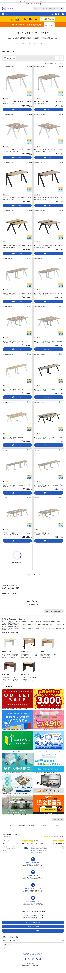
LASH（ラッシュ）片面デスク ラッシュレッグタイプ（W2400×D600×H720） (17, 390)
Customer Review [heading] (10, 834)
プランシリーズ (25, 675)
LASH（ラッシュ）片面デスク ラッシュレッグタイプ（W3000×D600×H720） (17, 485)
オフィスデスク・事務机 (19, 43)
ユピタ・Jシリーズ (7, 675)
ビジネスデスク (25, 651)
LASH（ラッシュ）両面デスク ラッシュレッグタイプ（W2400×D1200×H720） (17, 437)
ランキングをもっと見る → (53, 611)
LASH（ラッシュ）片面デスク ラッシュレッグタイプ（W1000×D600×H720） (17, 102)
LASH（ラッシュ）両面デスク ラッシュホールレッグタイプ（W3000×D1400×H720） (48, 533)
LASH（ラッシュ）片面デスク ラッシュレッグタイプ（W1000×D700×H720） (48, 102)
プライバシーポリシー (40, 952)
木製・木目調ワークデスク (34, 43)
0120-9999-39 (34, 4)
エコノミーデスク (6, 651)
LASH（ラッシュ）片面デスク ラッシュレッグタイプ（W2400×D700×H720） (48, 390)
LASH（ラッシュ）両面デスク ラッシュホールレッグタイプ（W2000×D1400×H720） (48, 342)
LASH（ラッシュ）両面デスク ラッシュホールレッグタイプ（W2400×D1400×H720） (48, 437)
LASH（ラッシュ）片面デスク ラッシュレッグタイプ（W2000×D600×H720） (17, 294)
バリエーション (17, 109)
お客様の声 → (21, 834)
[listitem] (16, 845)
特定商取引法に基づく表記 (26, 952)
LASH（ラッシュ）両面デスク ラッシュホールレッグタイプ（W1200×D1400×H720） (48, 246)
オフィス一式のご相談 (37, 1)
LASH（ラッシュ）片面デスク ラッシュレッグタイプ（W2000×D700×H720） (48, 294)
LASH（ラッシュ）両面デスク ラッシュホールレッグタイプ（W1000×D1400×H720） (48, 150)
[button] (60, 834)
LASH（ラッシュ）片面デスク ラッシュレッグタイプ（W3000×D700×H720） (48, 485)
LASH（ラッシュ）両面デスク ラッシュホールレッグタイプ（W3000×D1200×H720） (17, 533)
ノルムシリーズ (44, 651)
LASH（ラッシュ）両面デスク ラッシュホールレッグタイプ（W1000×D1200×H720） (17, 150)
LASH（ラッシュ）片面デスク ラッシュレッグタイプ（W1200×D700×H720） (48, 198)
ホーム (9, 43)
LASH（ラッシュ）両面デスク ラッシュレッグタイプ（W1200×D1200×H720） (17, 246)
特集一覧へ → (58, 819)
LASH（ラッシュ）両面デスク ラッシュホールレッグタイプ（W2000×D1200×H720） (17, 342)
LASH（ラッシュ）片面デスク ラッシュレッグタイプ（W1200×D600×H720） (17, 198)
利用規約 (33, 952)
